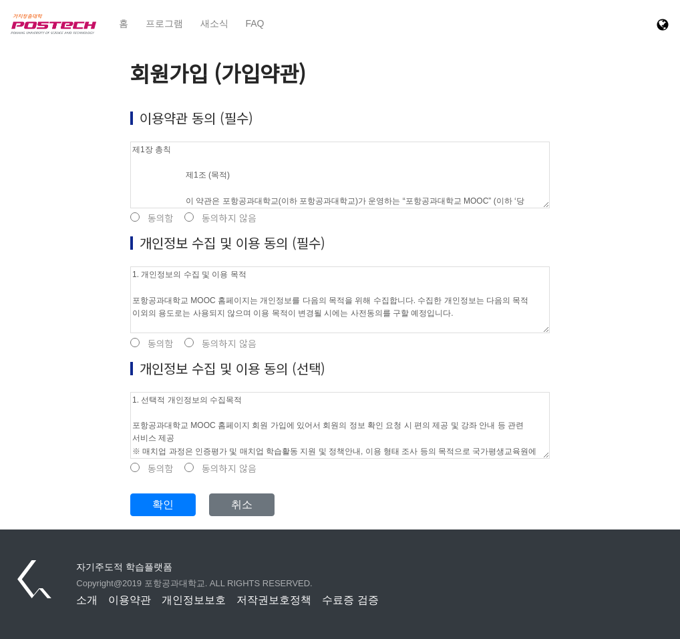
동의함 (152, 218)
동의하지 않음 (220, 218)
